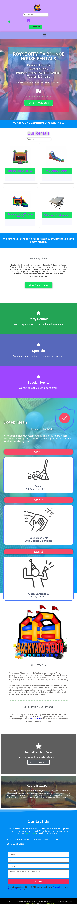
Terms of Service (15, 889)
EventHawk (50, 903)
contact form (30, 833)
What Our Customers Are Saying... (38, 122)
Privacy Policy (58, 887)
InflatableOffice (30, 903)
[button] (44, 35)
